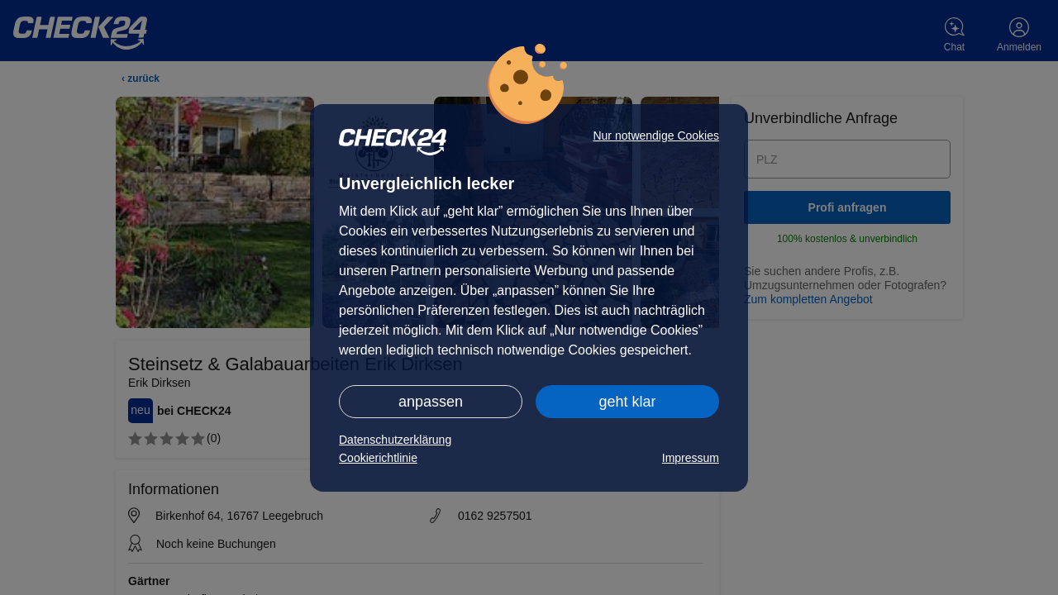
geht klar (626, 401)
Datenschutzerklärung (395, 439)
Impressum (690, 457)
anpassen (430, 401)
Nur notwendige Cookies (656, 135)
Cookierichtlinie (378, 457)
